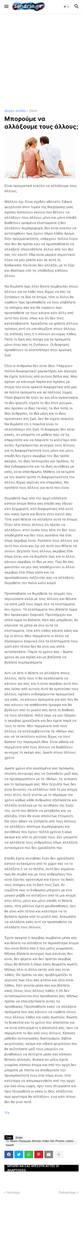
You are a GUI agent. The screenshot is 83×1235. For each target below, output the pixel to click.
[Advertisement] (41, 61)
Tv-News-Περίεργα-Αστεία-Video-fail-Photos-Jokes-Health (40, 1143)
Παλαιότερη (67, 1192)
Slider (33, 111)
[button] (6, 6)
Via (6, 1112)
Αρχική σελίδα (15, 111)
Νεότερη (13, 1192)
